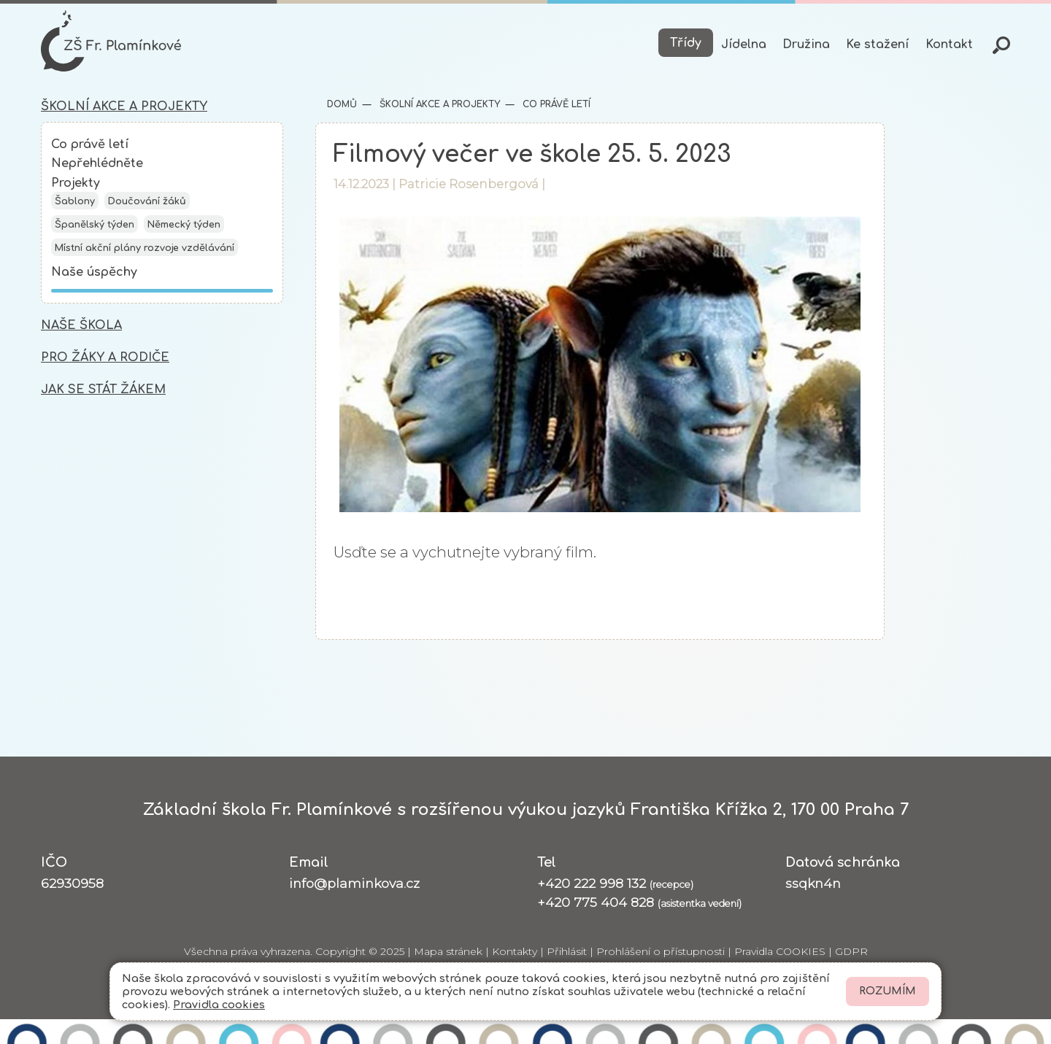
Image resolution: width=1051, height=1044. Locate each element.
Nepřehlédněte (97, 163)
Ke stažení (877, 44)
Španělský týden (94, 225)
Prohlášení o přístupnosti (660, 951)
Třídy (685, 43)
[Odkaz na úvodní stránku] (111, 40)
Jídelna (743, 44)
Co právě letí (89, 144)
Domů (342, 104)
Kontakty (514, 951)
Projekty (75, 183)
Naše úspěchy (94, 272)
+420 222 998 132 (615, 883)
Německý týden (183, 225)
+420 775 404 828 (639, 902)
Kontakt (949, 44)
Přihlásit (567, 951)
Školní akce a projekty (438, 104)
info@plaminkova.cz (354, 883)
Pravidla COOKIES (779, 951)
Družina (806, 44)
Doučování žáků (147, 201)
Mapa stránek (448, 951)
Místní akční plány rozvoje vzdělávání (144, 248)
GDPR (851, 951)
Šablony (75, 201)
